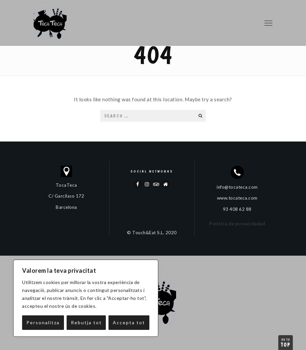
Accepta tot (129, 322)
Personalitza (43, 322)
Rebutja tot (86, 322)
